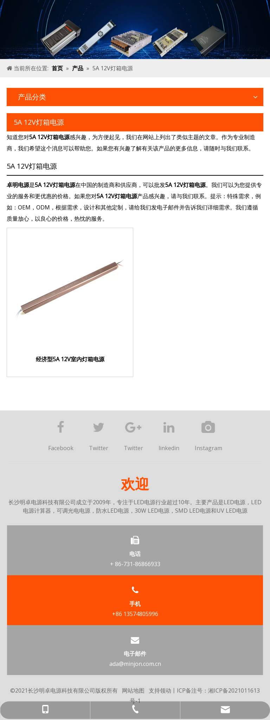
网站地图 (133, 690)
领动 (165, 690)
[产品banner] (135, 29)
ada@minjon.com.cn (135, 664)
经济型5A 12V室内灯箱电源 (70, 359)
